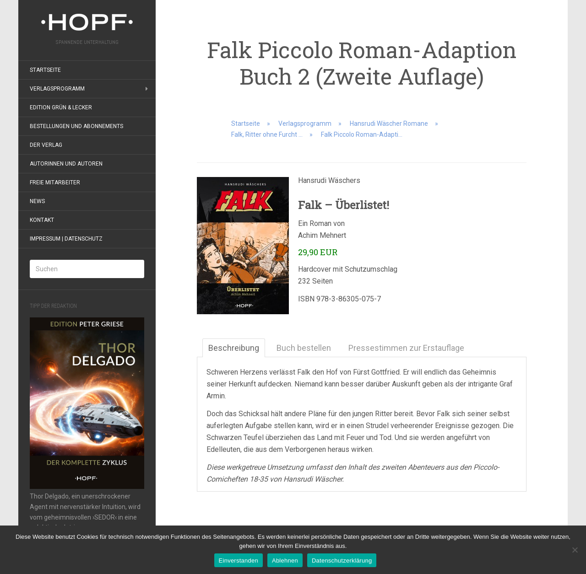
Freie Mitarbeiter (55, 182)
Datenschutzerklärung (342, 560)
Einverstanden (238, 560)
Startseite (45, 70)
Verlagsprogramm (57, 89)
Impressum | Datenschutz (66, 239)
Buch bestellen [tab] (304, 348)
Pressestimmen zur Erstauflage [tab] (406, 348)
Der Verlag (46, 145)
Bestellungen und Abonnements (76, 126)
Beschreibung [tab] (233, 348)
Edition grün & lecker (61, 107)
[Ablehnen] (574, 549)
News (37, 201)
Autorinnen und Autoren (66, 164)
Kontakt (42, 220)
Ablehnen (285, 560)
